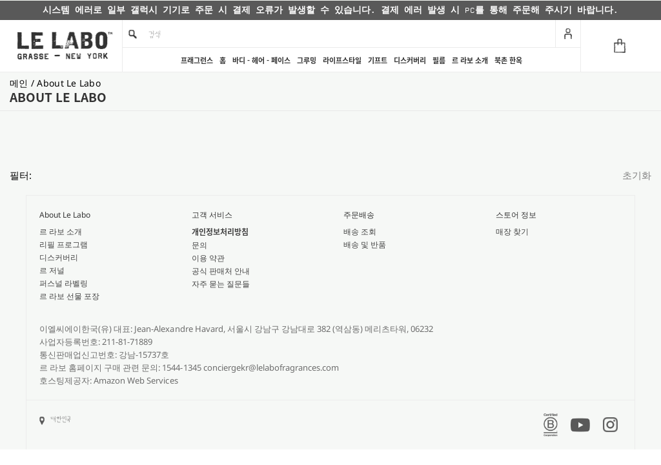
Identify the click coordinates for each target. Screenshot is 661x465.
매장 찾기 (512, 231)
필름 (438, 60)
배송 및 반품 (364, 244)
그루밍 (306, 60)
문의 (199, 245)
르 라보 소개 (470, 60)
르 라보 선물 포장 (69, 296)
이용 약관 (208, 258)
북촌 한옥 (508, 60)
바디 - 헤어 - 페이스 (261, 60)
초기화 (636, 175)
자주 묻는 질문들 (221, 283)
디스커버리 (410, 60)
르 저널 (52, 270)
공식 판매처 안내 (221, 270)
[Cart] (620, 46)
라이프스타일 (342, 60)
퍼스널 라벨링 (63, 283)
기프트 (377, 60)
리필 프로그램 (63, 244)
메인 (20, 83)
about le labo (69, 83)
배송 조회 (359, 231)
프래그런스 (197, 60)
